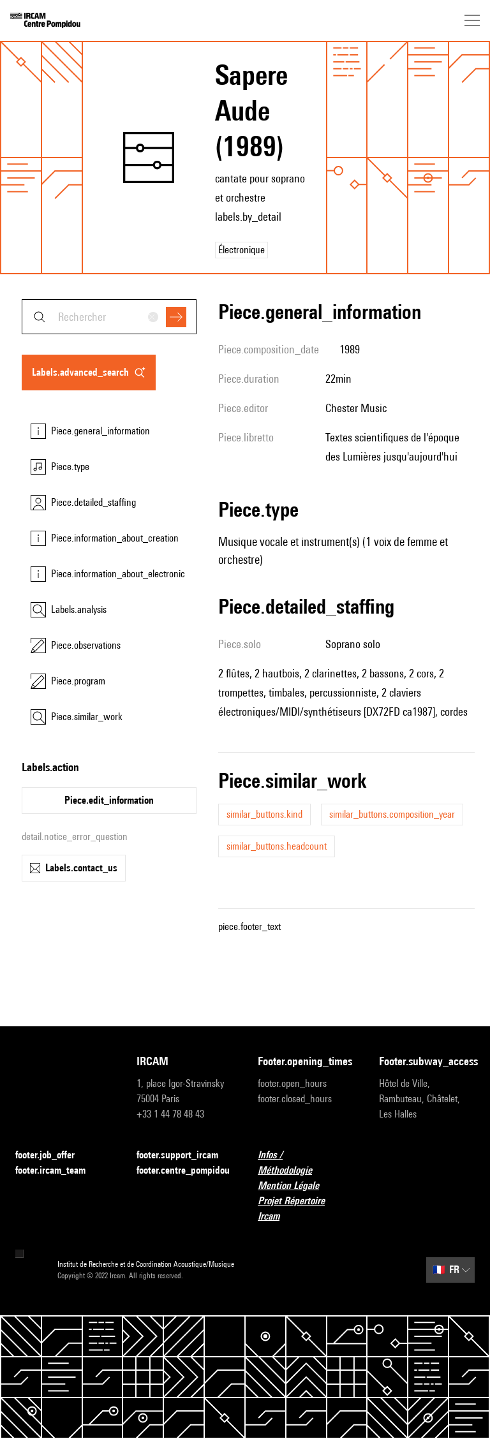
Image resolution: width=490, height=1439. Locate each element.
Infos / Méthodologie (305, 1162)
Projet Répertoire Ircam (305, 1208)
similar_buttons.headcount (276, 846)
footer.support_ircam (184, 1155)
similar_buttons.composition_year (392, 814)
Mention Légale (296, 1186)
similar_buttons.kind (264, 814)
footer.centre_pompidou (183, 1170)
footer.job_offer (52, 1155)
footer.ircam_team (58, 1170)
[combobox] (109, 316)
